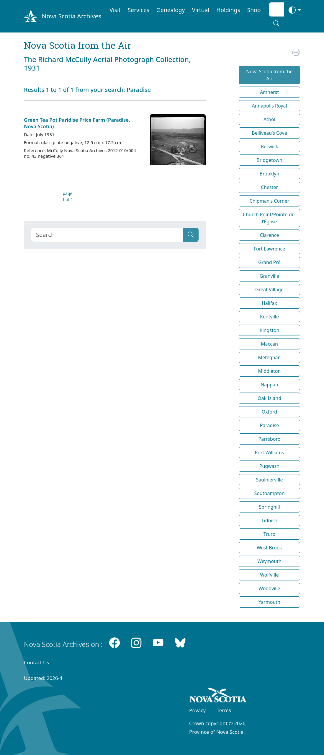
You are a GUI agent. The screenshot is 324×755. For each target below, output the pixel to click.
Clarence (269, 235)
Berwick (269, 146)
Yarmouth (269, 602)
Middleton (269, 371)
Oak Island (269, 398)
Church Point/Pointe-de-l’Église (269, 218)
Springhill (269, 507)
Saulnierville (269, 479)
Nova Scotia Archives (71, 16)
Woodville (269, 588)
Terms (224, 710)
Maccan (269, 344)
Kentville (269, 316)
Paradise (269, 425)
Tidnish (269, 520)
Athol (269, 119)
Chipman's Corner (269, 201)
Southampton (269, 493)
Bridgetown (269, 160)
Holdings (228, 10)
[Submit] (191, 235)
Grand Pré (269, 262)
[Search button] (276, 23)
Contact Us (36, 662)
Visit (115, 10)
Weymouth (269, 561)
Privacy (197, 710)
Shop (254, 10)
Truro (270, 534)
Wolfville (269, 575)
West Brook (269, 547)
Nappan (269, 384)
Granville (269, 276)
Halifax (269, 303)
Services (138, 10)
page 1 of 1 (67, 196)
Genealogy (170, 10)
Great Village (269, 289)
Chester (269, 187)
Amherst (269, 92)
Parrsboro (269, 439)
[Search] (107, 235)
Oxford (269, 412)
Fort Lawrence (269, 248)
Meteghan (269, 357)
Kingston (269, 330)
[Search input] (276, 9)
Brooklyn (269, 173)
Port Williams (269, 452)
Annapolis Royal (269, 105)
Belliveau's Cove (269, 133)
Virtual (200, 10)
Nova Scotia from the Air (269, 75)
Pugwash (269, 466)
